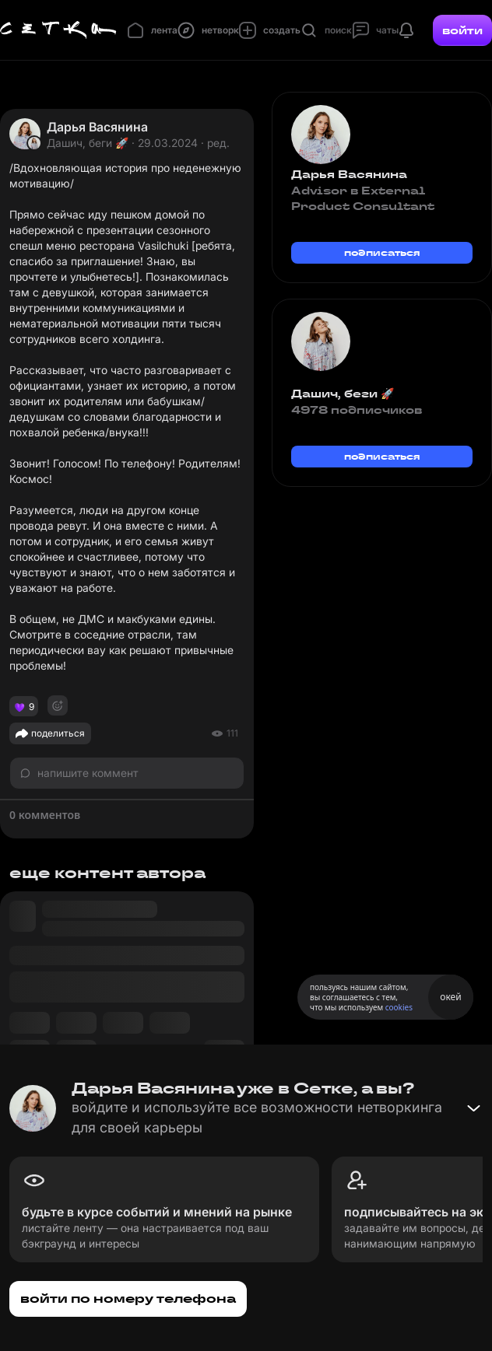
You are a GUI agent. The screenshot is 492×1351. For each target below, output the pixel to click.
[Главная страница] (58, 30)
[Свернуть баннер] (473, 1108)
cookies (399, 1007)
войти (462, 30)
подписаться (382, 252)
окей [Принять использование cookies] (450, 996)
